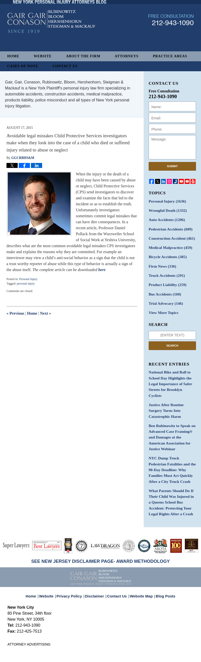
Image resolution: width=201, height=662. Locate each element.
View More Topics (162, 305)
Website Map (140, 557)
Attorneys (126, 56)
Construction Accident (170, 236)
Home (13, 56)
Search (172, 338)
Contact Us (65, 66)
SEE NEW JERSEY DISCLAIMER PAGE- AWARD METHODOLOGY (100, 524)
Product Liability (166, 279)
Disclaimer (96, 557)
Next (45, 313)
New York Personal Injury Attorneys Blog (51, 35)
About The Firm (83, 56)
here (101, 270)
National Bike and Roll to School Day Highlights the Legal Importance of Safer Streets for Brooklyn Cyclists (170, 372)
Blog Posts (163, 557)
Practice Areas (170, 56)
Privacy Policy (72, 557)
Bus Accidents (163, 288)
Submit (172, 166)
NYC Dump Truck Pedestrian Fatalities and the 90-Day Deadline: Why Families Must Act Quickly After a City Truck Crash (172, 438)
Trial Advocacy (164, 297)
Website (43, 56)
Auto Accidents (165, 218)
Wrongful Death (166, 210)
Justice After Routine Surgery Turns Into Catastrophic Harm (172, 391)
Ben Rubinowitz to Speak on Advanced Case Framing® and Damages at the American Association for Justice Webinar (172, 411)
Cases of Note (22, 66)
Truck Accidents (165, 271)
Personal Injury (28, 279)
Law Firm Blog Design (170, 651)
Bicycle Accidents (166, 253)
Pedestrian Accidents (168, 227)
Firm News (161, 262)
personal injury (26, 283)
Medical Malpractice (168, 244)
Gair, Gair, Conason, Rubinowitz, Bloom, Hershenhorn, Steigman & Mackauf (89, 650)
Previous (15, 313)
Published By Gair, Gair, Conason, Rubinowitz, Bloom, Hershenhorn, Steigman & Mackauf (171, 33)
